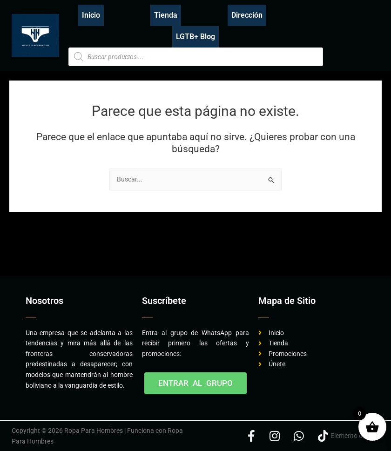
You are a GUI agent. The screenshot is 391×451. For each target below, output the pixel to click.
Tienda (165, 15)
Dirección (247, 15)
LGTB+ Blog (195, 36)
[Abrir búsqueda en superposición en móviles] (195, 56)
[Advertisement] (181, 247)
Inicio (91, 15)
